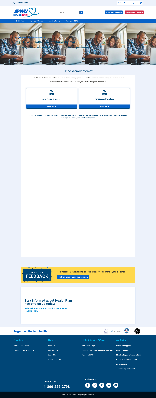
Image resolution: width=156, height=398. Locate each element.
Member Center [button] (55, 21)
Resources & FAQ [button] (73, 21)
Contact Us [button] (52, 355)
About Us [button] (51, 346)
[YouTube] (115, 385)
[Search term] (69, 12)
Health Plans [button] (21, 21)
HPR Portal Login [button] (88, 346)
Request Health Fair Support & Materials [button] (97, 350)
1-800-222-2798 (57, 387)
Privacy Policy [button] (121, 364)
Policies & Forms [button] (122, 350)
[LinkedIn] (108, 385)
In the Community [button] (54, 360)
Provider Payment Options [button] (24, 350)
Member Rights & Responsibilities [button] (129, 355)
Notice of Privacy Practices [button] (126, 360)
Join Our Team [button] (53, 350)
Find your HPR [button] (87, 355)
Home (15, 37)
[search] (81, 12)
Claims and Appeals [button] (124, 346)
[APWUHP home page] (26, 12)
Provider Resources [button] (21, 346)
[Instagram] (94, 385)
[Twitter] (101, 385)
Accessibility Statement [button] (125, 369)
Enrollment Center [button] (37, 21)
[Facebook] (87, 385)
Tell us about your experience (130, 3)
